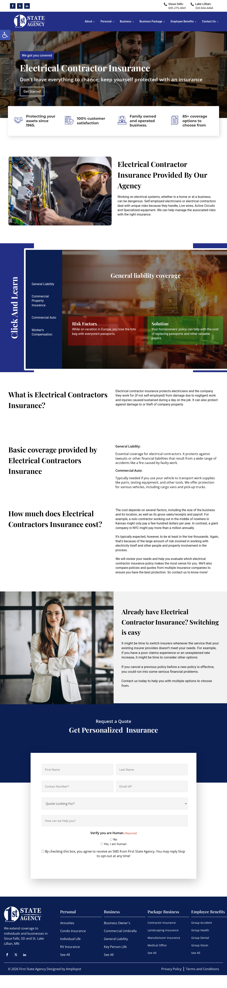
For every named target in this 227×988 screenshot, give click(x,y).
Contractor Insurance (162, 923)
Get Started (32, 91)
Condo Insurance (73, 931)
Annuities (67, 923)
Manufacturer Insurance (164, 938)
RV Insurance (70, 947)
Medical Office (157, 945)
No (115, 839)
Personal (105, 21)
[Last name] (152, 769)
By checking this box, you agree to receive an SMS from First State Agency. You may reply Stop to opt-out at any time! (115, 853)
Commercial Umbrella (120, 931)
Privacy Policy (171, 969)
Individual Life (70, 939)
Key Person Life (115, 947)
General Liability (116, 939)
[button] (5, 35)
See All (65, 955)
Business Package (151, 21)
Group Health (200, 930)
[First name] (77, 769)
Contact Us (209, 21)
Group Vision (199, 945)
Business (125, 21)
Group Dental (200, 938)
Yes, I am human (115, 844)
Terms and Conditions (202, 969)
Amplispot (73, 969)
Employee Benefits (182, 21)
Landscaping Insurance (163, 930)
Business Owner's (117, 923)
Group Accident (201, 923)
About (88, 21)
